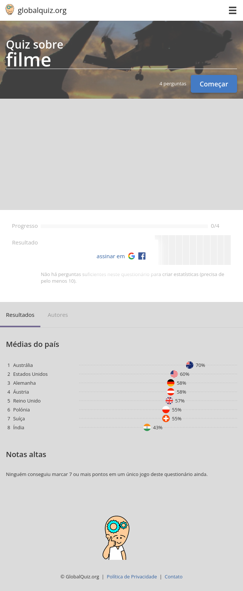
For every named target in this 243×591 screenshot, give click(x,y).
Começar (214, 83)
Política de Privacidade (132, 576)
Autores (58, 314)
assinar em (111, 256)
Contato (173, 576)
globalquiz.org (42, 10)
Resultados (20, 314)
